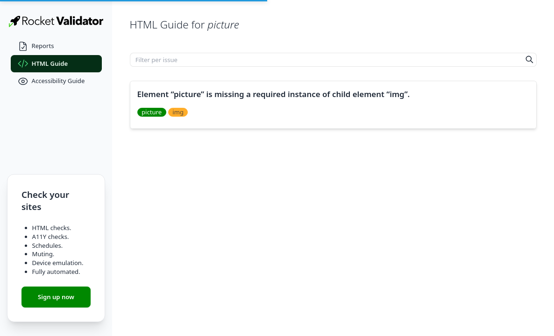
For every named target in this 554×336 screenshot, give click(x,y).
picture (152, 112)
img (178, 112)
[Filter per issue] (326, 60)
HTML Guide (43, 63)
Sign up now (56, 297)
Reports (36, 46)
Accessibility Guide (51, 81)
